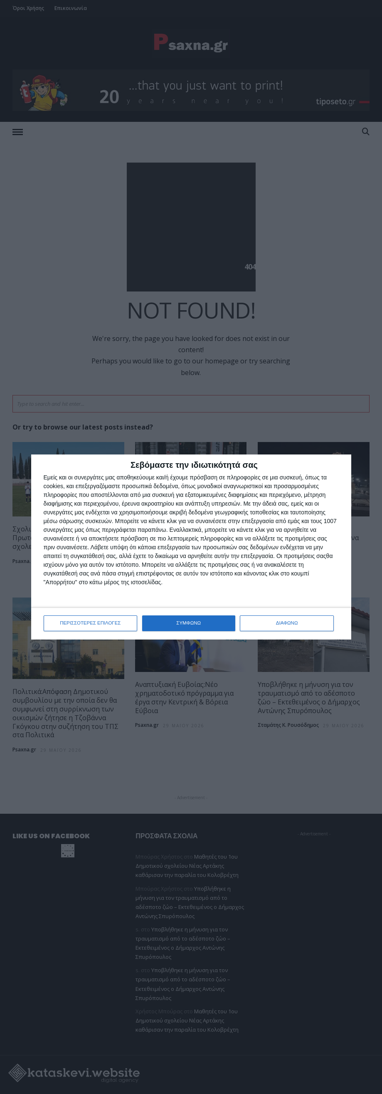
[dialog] (191, 547)
